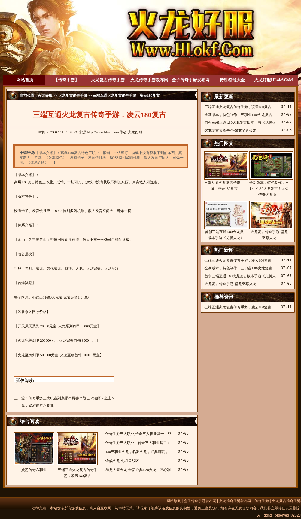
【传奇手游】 (66, 80)
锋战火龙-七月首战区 (122, 461)
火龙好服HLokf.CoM (273, 80)
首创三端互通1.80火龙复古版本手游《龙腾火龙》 (224, 220)
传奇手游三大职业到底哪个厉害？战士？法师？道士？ (72, 398)
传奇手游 (261, 501)
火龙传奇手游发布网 (149, 80)
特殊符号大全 (232, 80)
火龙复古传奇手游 (108, 80)
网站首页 (25, 80)
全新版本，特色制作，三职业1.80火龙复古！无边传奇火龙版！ (269, 174)
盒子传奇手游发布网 (191, 80)
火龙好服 (45, 95)
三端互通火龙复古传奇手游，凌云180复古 (77, 455)
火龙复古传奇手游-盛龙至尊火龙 (230, 130)
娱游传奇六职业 (41, 405)
